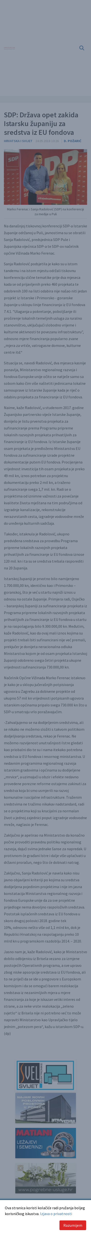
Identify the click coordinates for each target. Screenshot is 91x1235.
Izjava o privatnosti (56, 1213)
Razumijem (72, 1225)
